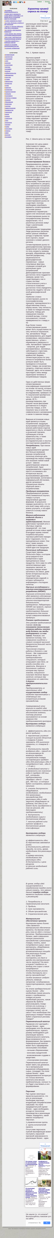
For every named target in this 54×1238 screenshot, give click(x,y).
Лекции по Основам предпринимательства (11, 45)
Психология (8, 112)
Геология (7, 71)
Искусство (7, 77)
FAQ (49, 3)
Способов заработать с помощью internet (11, 41)
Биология (7, 63)
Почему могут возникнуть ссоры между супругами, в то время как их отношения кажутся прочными (13, 16)
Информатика (8, 75)
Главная (39, 1)
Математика (8, 89)
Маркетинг (7, 87)
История (7, 79)
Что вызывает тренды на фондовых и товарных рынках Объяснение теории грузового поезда (31, 1193)
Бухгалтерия (8, 65)
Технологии (8, 122)
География (7, 69)
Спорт (6, 120)
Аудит (6, 61)
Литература (8, 83)
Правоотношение (9, 108)
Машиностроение (10, 91)
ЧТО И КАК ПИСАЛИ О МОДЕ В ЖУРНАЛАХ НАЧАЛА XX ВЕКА (44, 1190)
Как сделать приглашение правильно (12, 30)
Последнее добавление (12, 48)
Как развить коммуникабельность (11, 11)
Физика (6, 126)
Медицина (7, 94)
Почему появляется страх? (13, 21)
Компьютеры (8, 81)
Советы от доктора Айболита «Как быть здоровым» (13, 27)
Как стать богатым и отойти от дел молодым (14, 23)
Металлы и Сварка (10, 98)
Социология (8, 118)
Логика (6, 85)
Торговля (7, 124)
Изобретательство (10, 73)
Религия (7, 116)
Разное (6, 114)
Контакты (47, 1)
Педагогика (8, 104)
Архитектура (8, 57)
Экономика (7, 137)
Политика (7, 106)
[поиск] (34, 1223)
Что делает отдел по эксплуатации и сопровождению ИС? (31, 1163)
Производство (8, 110)
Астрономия (8, 59)
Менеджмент (8, 96)
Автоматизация (9, 54)
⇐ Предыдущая (45, 16)
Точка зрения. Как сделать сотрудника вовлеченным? (12, 34)
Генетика (7, 67)
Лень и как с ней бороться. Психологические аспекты (13, 38)
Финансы (7, 131)
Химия (6, 133)
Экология (7, 135)
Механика (7, 100)
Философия (8, 128)
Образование (8, 102)
